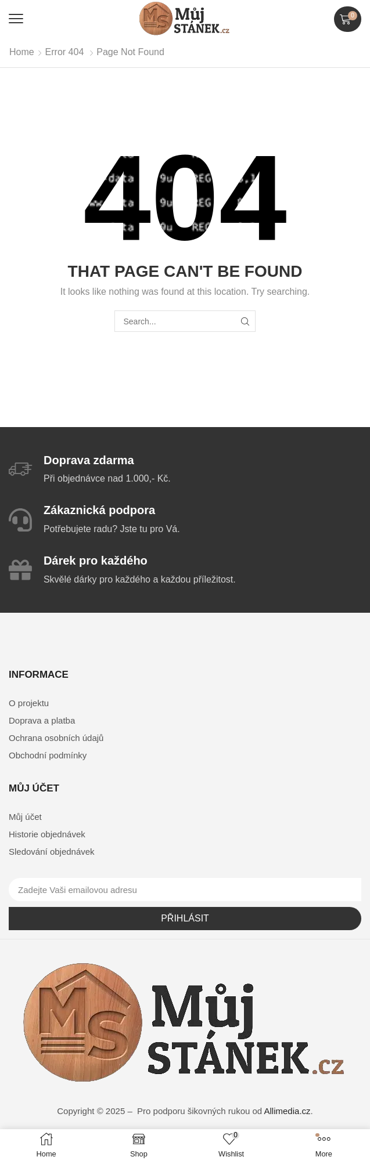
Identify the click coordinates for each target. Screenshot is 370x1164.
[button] (16, 19)
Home (21, 52)
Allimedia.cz (287, 1111)
